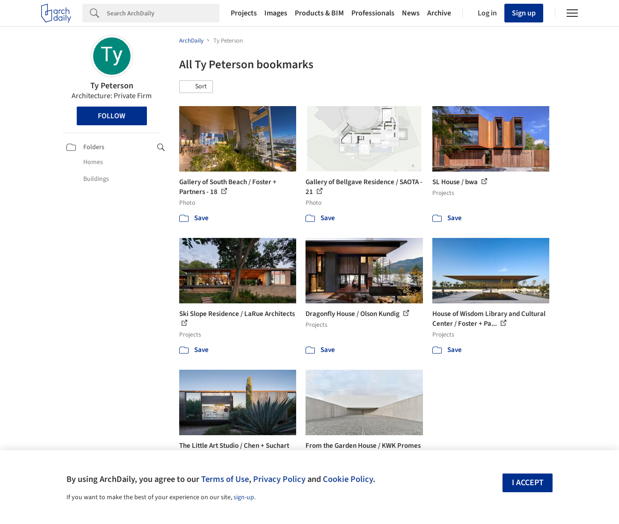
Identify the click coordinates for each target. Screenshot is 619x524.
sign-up (243, 497)
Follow (111, 116)
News (411, 13)
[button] (196, 86)
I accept (528, 482)
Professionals (372, 13)
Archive (439, 13)
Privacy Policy (279, 479)
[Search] (163, 13)
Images (275, 13)
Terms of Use (225, 479)
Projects (244, 13)
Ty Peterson (111, 86)
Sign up (524, 13)
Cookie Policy (348, 479)
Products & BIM (319, 13)
